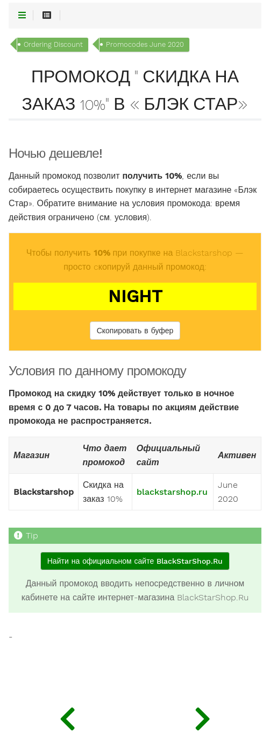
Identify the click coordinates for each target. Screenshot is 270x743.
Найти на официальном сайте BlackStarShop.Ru (135, 561)
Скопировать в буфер (135, 330)
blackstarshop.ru (172, 492)
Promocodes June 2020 (145, 44)
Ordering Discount (53, 44)
